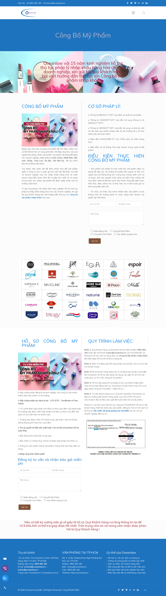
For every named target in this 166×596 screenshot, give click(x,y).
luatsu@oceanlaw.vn (55, 3)
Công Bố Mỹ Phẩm (70, 590)
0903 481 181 (35, 3)
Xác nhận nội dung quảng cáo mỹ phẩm (111, 410)
